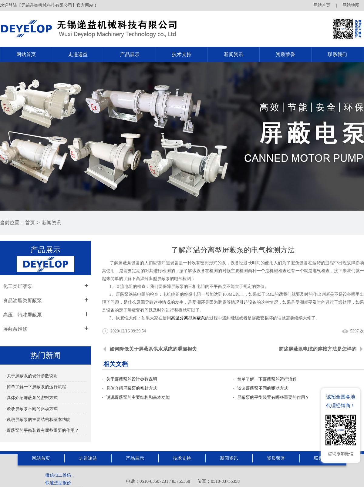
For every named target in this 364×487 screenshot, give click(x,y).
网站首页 (321, 5)
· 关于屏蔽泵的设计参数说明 (31, 376)
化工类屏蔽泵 (17, 286)
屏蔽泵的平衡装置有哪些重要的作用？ (273, 397)
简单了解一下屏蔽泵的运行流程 (267, 379)
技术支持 (181, 54)
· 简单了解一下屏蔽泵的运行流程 (35, 387)
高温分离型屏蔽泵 (188, 318)
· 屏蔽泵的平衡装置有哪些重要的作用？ (42, 430)
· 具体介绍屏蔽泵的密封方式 (31, 397)
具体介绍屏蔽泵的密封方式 (131, 388)
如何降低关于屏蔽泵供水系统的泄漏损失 (153, 349)
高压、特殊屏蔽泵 (22, 314)
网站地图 (350, 5)
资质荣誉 (285, 54)
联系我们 (337, 54)
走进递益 (78, 54)
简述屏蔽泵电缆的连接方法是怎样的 (317, 349)
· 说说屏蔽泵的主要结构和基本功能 (37, 419)
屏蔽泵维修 (15, 329)
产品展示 (130, 54)
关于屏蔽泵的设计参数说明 (131, 379)
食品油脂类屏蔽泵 (22, 300)
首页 (30, 222)
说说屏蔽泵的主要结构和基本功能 (138, 397)
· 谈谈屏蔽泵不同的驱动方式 (31, 408)
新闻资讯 (233, 54)
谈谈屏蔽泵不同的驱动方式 (262, 388)
